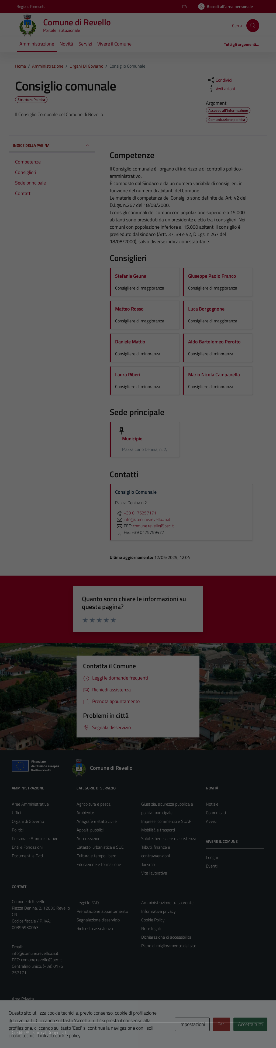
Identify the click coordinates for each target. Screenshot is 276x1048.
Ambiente (85, 812)
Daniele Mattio (130, 341)
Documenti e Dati (27, 855)
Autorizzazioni (89, 838)
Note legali (151, 928)
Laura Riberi (127, 374)
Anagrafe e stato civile (97, 821)
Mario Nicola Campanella (214, 374)
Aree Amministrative (30, 804)
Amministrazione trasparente (167, 902)
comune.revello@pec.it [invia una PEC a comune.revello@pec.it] (153, 526)
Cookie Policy (153, 920)
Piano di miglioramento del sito (168, 945)
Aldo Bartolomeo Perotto (214, 341)
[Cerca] (252, 25)
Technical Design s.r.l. (48, 1032)
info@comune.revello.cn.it (35, 953)
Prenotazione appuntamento (102, 911)
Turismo (148, 864)
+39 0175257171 (135, 513)
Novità (66, 43)
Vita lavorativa (154, 873)
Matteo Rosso (129, 308)
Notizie (212, 804)
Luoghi (212, 857)
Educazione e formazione (99, 864)
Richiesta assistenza (95, 928)
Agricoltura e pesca (94, 804)
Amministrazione (36, 43)
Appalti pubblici (90, 830)
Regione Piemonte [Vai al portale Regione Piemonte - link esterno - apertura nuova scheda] (31, 6)
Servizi (85, 43)
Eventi (212, 866)
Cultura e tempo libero (96, 855)
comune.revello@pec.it (41, 959)
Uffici (16, 812)
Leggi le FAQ (88, 902)
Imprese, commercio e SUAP (166, 821)
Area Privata (23, 998)
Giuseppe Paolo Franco (212, 276)
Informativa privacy (158, 911)
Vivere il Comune (114, 43)
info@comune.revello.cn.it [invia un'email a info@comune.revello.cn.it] (142, 519)
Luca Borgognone (206, 308)
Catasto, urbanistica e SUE (100, 847)
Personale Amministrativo (35, 838)
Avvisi (211, 821)
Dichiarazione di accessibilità (166, 937)
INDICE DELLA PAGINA (52, 145)
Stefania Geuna (130, 276)
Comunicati (216, 812)
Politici (17, 830)
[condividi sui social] (219, 80)
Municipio (132, 438)
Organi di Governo (28, 821)
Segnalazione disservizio (98, 920)
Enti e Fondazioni (27, 847)
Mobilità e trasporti (158, 830)
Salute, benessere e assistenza (168, 838)
